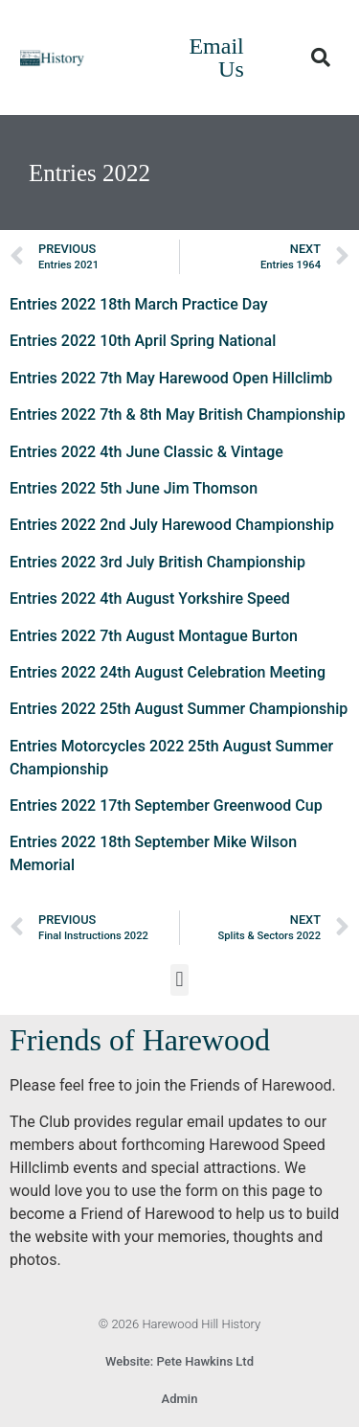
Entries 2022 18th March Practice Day (139, 304)
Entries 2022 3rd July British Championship (157, 562)
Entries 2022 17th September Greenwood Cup (166, 805)
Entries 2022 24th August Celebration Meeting (167, 672)
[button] (321, 57)
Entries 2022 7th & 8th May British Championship (178, 414)
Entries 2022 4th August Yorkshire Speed (150, 598)
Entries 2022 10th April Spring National (143, 341)
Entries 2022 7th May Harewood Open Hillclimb (171, 378)
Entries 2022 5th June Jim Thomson (134, 488)
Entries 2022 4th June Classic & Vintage (146, 452)
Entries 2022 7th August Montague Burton (154, 636)
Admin (180, 1399)
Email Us (216, 57)
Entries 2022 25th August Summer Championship (179, 709)
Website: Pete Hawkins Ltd (179, 1361)
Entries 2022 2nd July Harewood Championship (172, 525)
